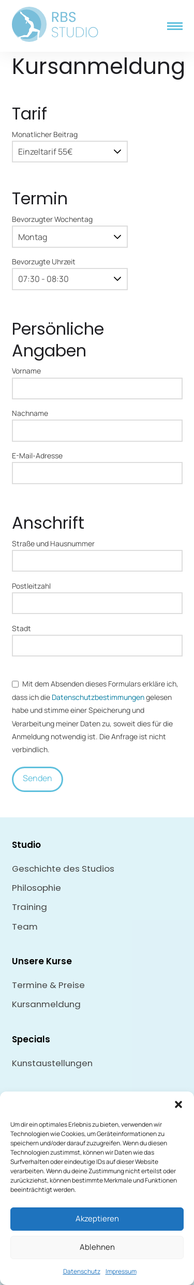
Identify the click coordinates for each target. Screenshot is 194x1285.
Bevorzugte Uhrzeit (70, 271)
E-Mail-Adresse (97, 465)
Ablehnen (97, 1247)
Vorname (97, 380)
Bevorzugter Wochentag (70, 228)
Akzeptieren (97, 1218)
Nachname (97, 422)
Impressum (121, 1271)
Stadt (97, 637)
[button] (178, 1104)
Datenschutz (81, 1271)
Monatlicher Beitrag (70, 143)
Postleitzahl (97, 595)
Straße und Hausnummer (97, 553)
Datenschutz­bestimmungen (98, 697)
